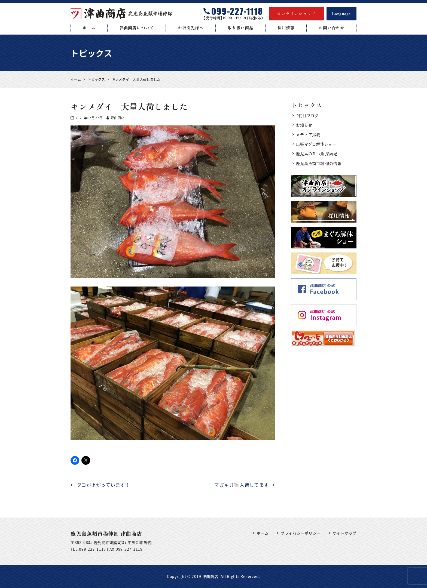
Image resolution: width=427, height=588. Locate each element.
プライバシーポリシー (300, 533)
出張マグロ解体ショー (316, 144)
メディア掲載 (308, 134)
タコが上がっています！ (100, 484)
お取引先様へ (191, 27)
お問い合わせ (331, 27)
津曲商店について (137, 27)
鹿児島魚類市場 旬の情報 (318, 163)
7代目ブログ (307, 115)
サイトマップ (345, 533)
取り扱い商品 (241, 27)
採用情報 (286, 27)
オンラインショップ (296, 13)
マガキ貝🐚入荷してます (244, 484)
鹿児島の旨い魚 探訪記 (316, 153)
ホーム (89, 27)
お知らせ (304, 125)
